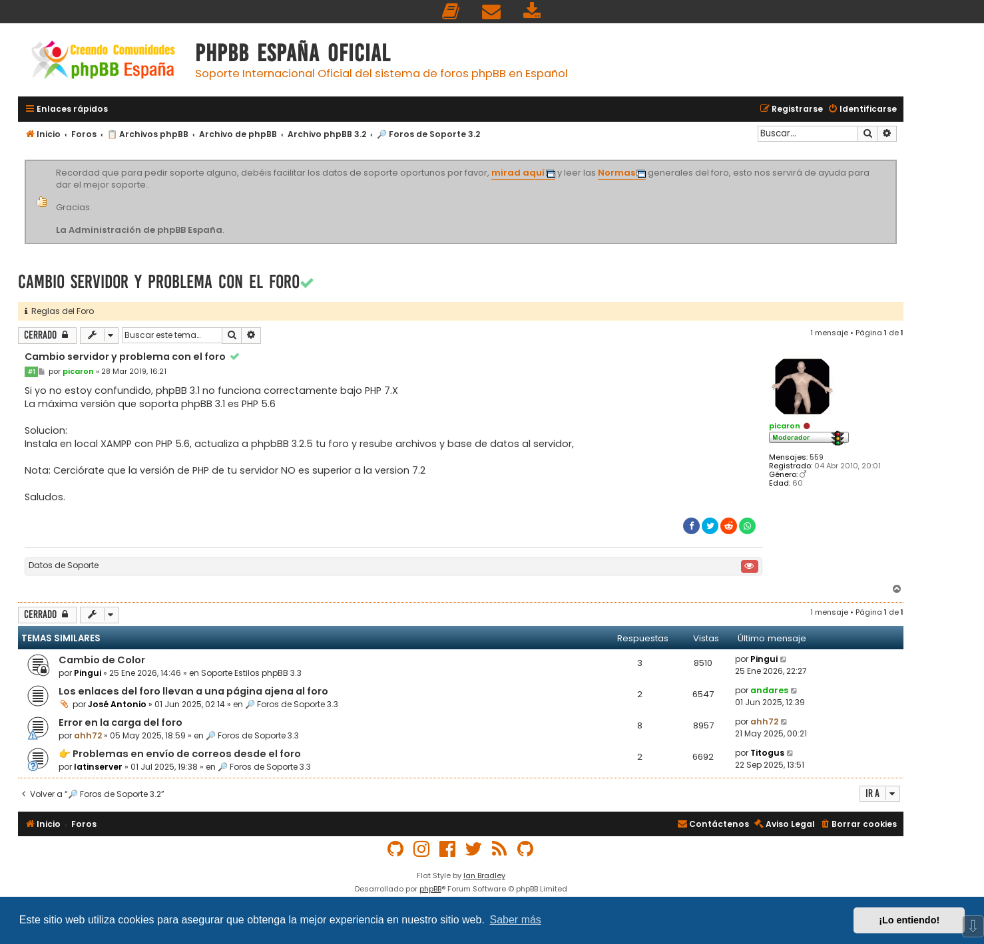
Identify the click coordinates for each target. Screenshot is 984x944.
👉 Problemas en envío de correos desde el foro (180, 753)
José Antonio (117, 704)
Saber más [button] (515, 919)
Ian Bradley (484, 875)
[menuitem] (451, 11)
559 (817, 457)
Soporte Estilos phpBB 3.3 (251, 673)
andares (769, 690)
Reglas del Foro (59, 311)
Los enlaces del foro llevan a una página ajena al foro (193, 691)
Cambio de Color (102, 660)
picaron (784, 425)
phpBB (430, 888)
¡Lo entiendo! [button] (909, 920)
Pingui (87, 673)
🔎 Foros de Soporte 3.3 (291, 704)
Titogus (767, 752)
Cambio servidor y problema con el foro (159, 281)
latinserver (98, 766)
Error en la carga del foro (120, 722)
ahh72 (88, 735)
